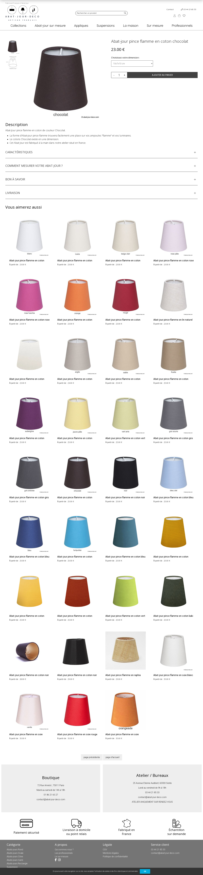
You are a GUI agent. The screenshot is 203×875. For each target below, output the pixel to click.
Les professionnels (64, 853)
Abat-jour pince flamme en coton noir (125, 497)
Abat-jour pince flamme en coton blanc (26, 262)
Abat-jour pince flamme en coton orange (74, 321)
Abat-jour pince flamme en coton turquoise (74, 558)
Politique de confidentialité (115, 856)
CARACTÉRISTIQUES (19, 152)
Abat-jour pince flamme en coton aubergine (26, 440)
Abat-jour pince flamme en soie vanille (26, 736)
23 (23, 264)
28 (23, 679)
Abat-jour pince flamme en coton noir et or (29, 677)
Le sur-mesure (61, 856)
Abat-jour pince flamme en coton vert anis (125, 440)
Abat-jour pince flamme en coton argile (74, 381)
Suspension (12, 867)
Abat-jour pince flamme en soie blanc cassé (173, 677)
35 (167, 679)
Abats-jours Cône (15, 856)
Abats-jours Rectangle (17, 863)
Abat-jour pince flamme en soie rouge (77, 734)
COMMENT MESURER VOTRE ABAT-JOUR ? (34, 166)
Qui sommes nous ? (64, 849)
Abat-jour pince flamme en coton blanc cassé (26, 381)
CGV (105, 849)
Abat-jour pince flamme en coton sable (122, 381)
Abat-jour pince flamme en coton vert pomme (125, 617)
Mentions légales (111, 853)
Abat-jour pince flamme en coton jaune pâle (74, 440)
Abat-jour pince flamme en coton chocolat (149, 41)
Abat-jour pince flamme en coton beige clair (122, 262)
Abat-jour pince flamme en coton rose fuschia (29, 321)
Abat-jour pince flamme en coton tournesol (26, 617)
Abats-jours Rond (15, 849)
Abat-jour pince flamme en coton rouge (122, 321)
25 (119, 383)
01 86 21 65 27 (51, 794)
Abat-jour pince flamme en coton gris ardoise (29, 499)
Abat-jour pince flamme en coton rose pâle (173, 262)
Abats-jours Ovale (15, 853)
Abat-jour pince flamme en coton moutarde (170, 558)
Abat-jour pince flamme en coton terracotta (74, 617)
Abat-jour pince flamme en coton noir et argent (77, 677)
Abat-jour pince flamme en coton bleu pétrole (125, 558)
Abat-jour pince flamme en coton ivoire (74, 262)
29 (71, 679)
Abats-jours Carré (15, 860)
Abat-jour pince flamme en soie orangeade (122, 736)
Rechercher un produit (87, 13)
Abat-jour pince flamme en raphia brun (123, 677)
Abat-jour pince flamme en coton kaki (173, 615)
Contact (170, 9)
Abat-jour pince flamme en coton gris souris (173, 440)
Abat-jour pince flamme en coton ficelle (170, 381)
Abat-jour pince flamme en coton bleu (29, 556)
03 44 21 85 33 (189, 9)
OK (145, 871)
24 (71, 383)
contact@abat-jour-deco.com (51, 799)
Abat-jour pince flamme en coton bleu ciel (173, 499)
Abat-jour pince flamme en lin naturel (173, 319)
